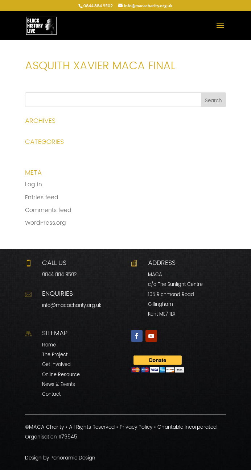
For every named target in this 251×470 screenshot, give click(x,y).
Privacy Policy (136, 427)
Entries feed (41, 197)
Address (162, 263)
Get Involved (56, 365)
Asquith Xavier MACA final (62, 87)
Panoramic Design (72, 458)
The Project (54, 355)
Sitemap (54, 333)
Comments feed (48, 210)
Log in (33, 184)
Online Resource (61, 375)
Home (49, 345)
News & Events (58, 384)
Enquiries (57, 293)
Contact (51, 394)
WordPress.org (45, 223)
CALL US (54, 263)
